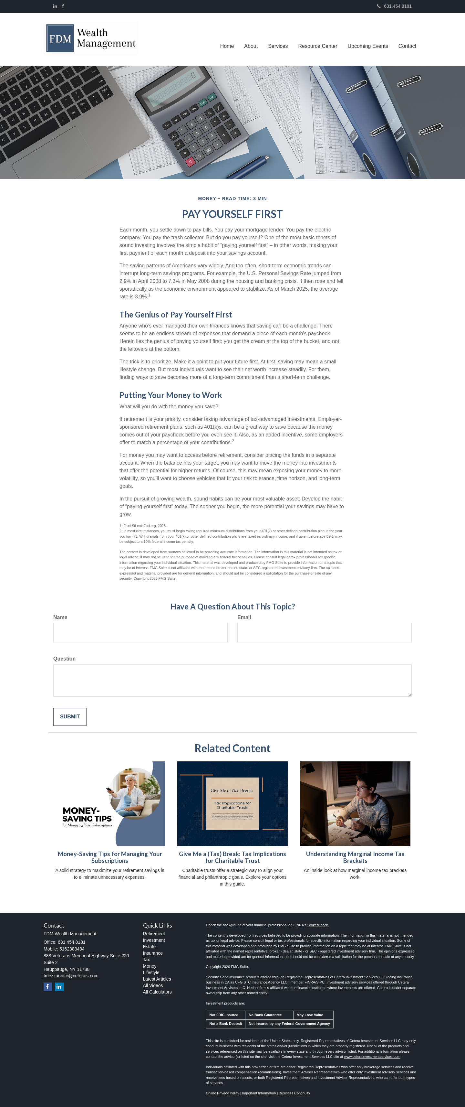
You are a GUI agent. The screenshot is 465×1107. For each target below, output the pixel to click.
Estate (149, 946)
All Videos (153, 985)
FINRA (310, 982)
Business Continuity (294, 1093)
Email (244, 617)
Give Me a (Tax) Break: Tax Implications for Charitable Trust (232, 857)
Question (64, 658)
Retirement (154, 933)
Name (60, 617)
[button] (251, 39)
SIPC (320, 982)
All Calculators (157, 991)
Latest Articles (157, 979)
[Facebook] (63, 6)
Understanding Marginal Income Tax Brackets (355, 857)
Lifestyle (151, 972)
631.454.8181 (394, 6)
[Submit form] (70, 717)
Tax (146, 959)
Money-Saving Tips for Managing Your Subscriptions (110, 857)
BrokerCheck (317, 925)
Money (150, 966)
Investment (154, 940)
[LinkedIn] (55, 6)
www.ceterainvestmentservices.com (372, 1057)
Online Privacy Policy (222, 1093)
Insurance (153, 953)
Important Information (259, 1093)
